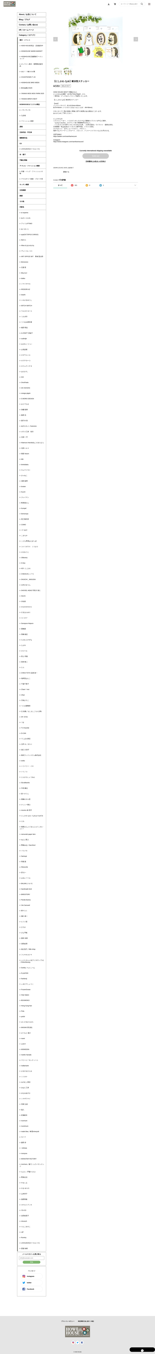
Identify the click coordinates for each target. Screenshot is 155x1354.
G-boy (23, 563)
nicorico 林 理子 (26, 810)
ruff (22, 1232)
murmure (24, 1121)
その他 (22, 201)
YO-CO (23, 1210)
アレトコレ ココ (26, 251)
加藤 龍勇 (24, 409)
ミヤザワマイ (25, 1099)
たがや (23, 645)
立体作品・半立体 (26, 132)
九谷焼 (23, 115)
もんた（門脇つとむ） (29, 1172)
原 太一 (23, 872)
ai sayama (24, 212)
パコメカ (24, 851)
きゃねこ (24, 475)
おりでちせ (25, 404)
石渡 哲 (23, 267)
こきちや (24, 535)
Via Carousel (25, 905)
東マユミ (24, 910)
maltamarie (25, 1066)
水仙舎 (23, 601)
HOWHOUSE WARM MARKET (32, 51)
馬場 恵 (23, 861)
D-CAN (23, 733)
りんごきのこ (25, 1226)
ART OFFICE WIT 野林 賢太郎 (32, 256)
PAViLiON (24, 867)
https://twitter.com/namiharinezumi (65, 136)
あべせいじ (25, 229)
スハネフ (24, 618)
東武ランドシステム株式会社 (31, 755)
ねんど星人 (25, 840)
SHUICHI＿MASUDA (28, 579)
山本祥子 (24, 1194)
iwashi (23, 295)
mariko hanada (26, 1055)
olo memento (25, 388)
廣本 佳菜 (24, 938)
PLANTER (24, 973)
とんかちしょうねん (28, 777)
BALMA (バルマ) (26, 883)
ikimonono (24, 262)
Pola (22, 1011)
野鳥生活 (24, 1177)
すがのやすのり (26, 607)
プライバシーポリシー (67, 1321)
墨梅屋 (23, 629)
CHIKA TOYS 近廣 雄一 (29, 673)
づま (22, 722)
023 (22, 377)
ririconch (24, 1221)
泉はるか (24, 273)
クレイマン (25, 497)
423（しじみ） (26, 568)
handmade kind (26, 889)
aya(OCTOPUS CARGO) (29, 234)
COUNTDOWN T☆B (28, 77)
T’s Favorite (25, 728)
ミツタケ (24, 1076)
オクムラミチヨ (26, 366)
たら (22, 667)
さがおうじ (25, 552)
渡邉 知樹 (24, 1248)
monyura (24, 1153)
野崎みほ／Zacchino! (28, 845)
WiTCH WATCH (26, 306)
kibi (22, 459)
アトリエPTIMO (26, 223)
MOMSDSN (25, 1049)
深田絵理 (24, 944)
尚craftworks (25, 783)
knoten (23, 486)
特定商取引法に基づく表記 (86, 1321)
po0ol (23, 1016)
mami (23, 1038)
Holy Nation (25, 995)
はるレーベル (25, 878)
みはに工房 (25, 1087)
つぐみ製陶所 (25, 706)
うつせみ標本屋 (26, 322)
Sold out (95, 156)
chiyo (23, 695)
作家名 (22, 207)
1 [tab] (58, 71)
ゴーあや (24, 530)
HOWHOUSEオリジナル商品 (30, 104)
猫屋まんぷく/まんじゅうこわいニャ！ (31, 828)
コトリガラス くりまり (29, 546)
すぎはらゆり (25, 612)
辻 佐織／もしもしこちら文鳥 (31, 711)
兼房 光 (23, 415)
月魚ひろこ (25, 700)
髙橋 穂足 (24, 634)
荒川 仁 (23, 240)
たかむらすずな (26, 640)
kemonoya (24, 514)
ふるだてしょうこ (27, 984)
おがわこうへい (26, 344)
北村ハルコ (25, 448)
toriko (23, 761)
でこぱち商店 (25, 739)
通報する (66, 172)
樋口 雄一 (24, 916)
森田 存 (23, 1142)
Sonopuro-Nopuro (27, 623)
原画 (21, 127)
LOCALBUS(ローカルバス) (30, 149)
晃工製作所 (25, 519)
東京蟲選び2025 (26, 88)
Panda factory (26, 900)
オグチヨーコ (25, 360)
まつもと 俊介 (26, 1033)
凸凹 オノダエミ (26, 744)
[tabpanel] (95, 39)
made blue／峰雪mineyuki (30, 1131)
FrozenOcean (26, 989)
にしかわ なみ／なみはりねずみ (32, 816)
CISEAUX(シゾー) (27, 574)
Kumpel (23, 508)
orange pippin (26, 393)
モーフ (23, 1137)
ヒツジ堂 (24, 922)
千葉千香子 (25, 684)
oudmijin (24, 338)
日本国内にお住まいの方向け (96, 161)
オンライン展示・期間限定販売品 (31, 65)
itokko (23, 278)
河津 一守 (24, 437)
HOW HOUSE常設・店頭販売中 (32, 46)
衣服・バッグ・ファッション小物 (31, 172)
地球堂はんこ (25, 678)
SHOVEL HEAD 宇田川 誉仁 (31, 590)
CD (21, 143)
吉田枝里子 (25, 1216)
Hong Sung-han (26, 1006)
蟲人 (22, 1110)
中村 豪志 (24, 788)
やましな (24, 1183)
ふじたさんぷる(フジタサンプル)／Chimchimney (32, 961)
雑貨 (21, 196)
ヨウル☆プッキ (26, 1205)
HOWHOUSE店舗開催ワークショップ (31, 57)
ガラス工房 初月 (27, 431)
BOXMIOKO (25, 1000)
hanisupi (24, 856)
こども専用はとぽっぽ (29, 541)
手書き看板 (23, 160)
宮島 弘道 (24, 1104)
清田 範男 (24, 481)
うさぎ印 (24, 316)
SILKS (23, 596)
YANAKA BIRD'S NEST (29, 99)
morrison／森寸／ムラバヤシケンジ (32, 1165)
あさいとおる (25, 218)
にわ (22, 821)
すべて (60, 185)
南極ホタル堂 (25, 799)
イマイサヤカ (25, 284)
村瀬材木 (24, 1115)
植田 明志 (24, 327)
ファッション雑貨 (27, 121)
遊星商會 (24, 1199)
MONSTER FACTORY (29, 1159)
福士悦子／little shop (28, 949)
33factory (24, 557)
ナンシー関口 (25, 805)
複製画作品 (23, 138)
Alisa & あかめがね (27, 245)
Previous (55, 39)
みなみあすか (25, 1093)
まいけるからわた (27, 1022)
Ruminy (23, 1237)
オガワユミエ (25, 355)
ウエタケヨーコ (26, 311)
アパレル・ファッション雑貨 (30, 166)
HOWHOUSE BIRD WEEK (30, 82)
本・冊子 (23, 154)
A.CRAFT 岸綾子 (27, 333)
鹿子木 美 (24, 420)
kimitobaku (25, 464)
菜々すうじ (25, 794)
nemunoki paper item (28, 834)
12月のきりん (26, 585)
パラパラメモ (25, 110)
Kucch (23, 492)
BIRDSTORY (25, 894)
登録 (31, 1262)
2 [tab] (67, 71)
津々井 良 (24, 717)
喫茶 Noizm (25, 454)
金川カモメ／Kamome (29, 426)
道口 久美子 (25, 750)
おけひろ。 (25, 371)
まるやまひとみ (26, 1071)
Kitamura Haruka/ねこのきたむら (32, 443)
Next (136, 39)
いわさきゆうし (26, 300)
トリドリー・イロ (27, 766)
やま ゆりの (25, 1188)
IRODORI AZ (25, 289)
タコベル (24, 651)
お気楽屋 (24, 349)
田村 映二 (24, 662)
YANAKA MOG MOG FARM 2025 (32, 93)
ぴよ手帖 (24, 933)
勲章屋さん (25, 503)
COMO (23, 525)
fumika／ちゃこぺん (28, 968)
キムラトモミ (25, 470)
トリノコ (24, 772)
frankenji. (24, 978)
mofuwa (24, 1148)
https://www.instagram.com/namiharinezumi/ (69, 142)
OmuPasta (24, 382)
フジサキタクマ (26, 955)
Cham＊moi (25, 689)
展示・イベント (25, 40)
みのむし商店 (25, 1082)
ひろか (23, 927)
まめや (23, 1044)
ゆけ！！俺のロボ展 (28, 71)
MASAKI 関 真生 (27, 1027)
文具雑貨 (23, 190)
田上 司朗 (24, 656)
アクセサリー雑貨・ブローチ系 (32, 179)
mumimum (24, 1126)
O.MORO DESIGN (27, 399)
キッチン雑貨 (24, 184)
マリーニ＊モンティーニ (29, 1060)
